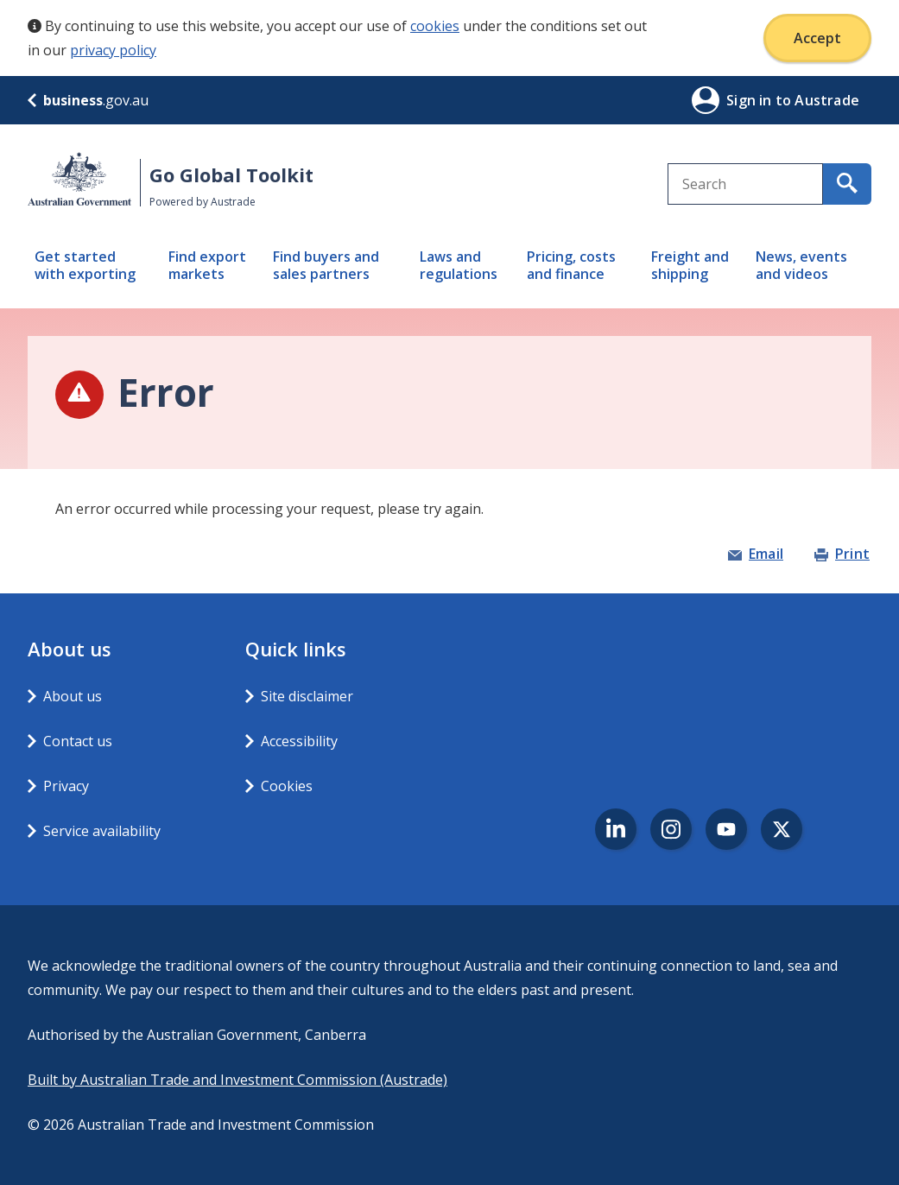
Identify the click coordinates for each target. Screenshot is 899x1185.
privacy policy (113, 50)
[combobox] (745, 184)
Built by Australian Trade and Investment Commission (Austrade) (237, 1079)
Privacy (66, 785)
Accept (817, 38)
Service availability (102, 830)
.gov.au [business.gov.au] (88, 100)
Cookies (287, 785)
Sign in (751, 100)
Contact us (77, 741)
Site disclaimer (307, 696)
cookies (434, 25)
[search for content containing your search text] (847, 184)
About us (72, 696)
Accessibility (299, 741)
